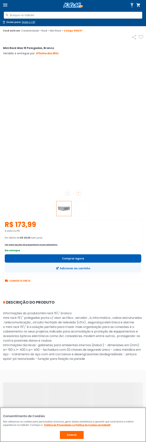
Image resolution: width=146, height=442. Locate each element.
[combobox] (73, 15)
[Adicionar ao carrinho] (73, 268)
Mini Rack (56, 30)
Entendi (72, 435)
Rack (45, 30)
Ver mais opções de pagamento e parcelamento (31, 244)
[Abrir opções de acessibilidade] (132, 5)
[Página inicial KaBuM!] (73, 5)
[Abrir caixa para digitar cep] (18, 22)
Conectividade (31, 30)
